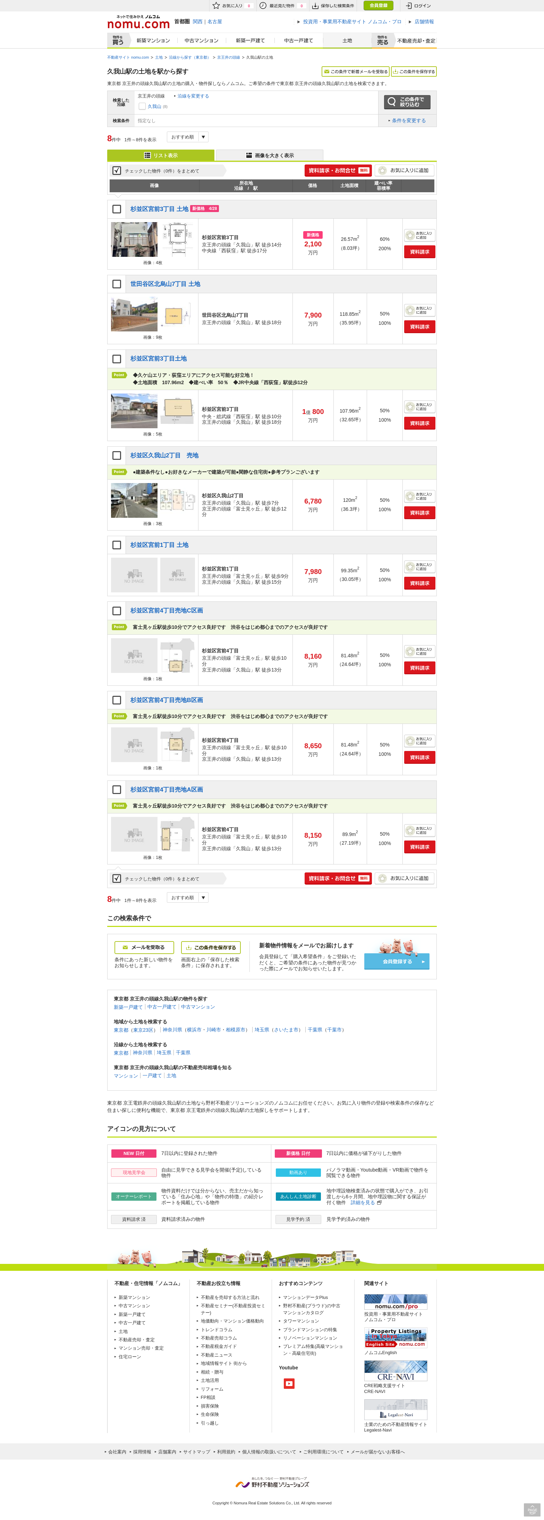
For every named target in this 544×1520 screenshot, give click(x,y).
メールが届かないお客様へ (378, 1451)
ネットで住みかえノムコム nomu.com (138, 21)
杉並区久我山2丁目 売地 (164, 455)
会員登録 (378, 5)
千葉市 (334, 1029)
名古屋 (214, 21)
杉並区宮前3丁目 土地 (159, 209)
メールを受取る (144, 947)
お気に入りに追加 (404, 170)
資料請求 (419, 251)
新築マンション (152, 41)
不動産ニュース (216, 1355)
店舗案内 (167, 1451)
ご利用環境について (323, 1451)
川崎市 (213, 1029)
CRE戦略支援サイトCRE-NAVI (384, 1388)
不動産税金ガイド (219, 1346)
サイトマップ (196, 1451)
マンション (126, 1075)
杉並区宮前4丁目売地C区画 (166, 610)
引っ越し (210, 1423)
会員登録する (397, 961)
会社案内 (117, 1451)
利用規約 (226, 1451)
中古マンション (202, 41)
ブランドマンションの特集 (310, 1329)
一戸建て (152, 1075)
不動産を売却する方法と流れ (230, 1297)
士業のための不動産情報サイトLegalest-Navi (395, 1427)
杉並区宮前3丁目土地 (158, 358)
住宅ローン (130, 1356)
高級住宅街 (303, 1353)
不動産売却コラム (219, 1338)
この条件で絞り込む (407, 102)
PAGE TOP (532, 1510)
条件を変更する (409, 120)
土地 (347, 41)
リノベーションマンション (310, 1338)
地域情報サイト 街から (224, 1363)
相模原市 (235, 1029)
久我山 (154, 106)
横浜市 (194, 1029)
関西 (198, 21)
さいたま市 (286, 1029)
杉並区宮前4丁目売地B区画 (166, 700)
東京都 (121, 1029)
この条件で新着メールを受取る (356, 71)
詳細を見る (363, 1202)
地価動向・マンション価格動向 (232, 1321)
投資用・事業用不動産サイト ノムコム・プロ (393, 1316)
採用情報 (142, 1451)
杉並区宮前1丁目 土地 (159, 545)
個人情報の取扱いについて (269, 1451)
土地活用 (210, 1380)
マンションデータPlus (305, 1297)
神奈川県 (172, 1029)
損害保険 (210, 1406)
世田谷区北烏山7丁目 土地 (165, 284)
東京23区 (143, 1029)
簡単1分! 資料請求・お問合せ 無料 (338, 170)
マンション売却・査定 (141, 1348)
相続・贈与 (212, 1372)
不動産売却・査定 (137, 1339)
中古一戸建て (299, 41)
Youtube (289, 1383)
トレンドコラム (216, 1329)
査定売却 (414, 41)
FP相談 (208, 1397)
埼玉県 (262, 1029)
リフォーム (212, 1389)
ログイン (418, 5)
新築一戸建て (250, 41)
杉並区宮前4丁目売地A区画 (166, 789)
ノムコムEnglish (380, 1352)
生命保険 (210, 1414)
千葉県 (315, 1029)
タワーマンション (301, 1321)
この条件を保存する (414, 71)
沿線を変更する (193, 96)
